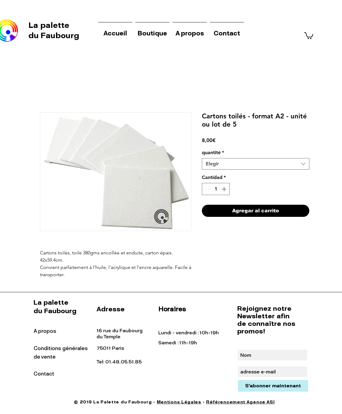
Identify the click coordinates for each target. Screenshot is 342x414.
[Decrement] (207, 189)
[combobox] (255, 164)
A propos (45, 331)
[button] (308, 35)
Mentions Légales (179, 402)
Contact (44, 374)
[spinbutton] (215, 189)
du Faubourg (53, 35)
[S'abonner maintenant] (273, 386)
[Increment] (224, 189)
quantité (213, 152)
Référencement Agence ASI (240, 402)
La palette (49, 25)
